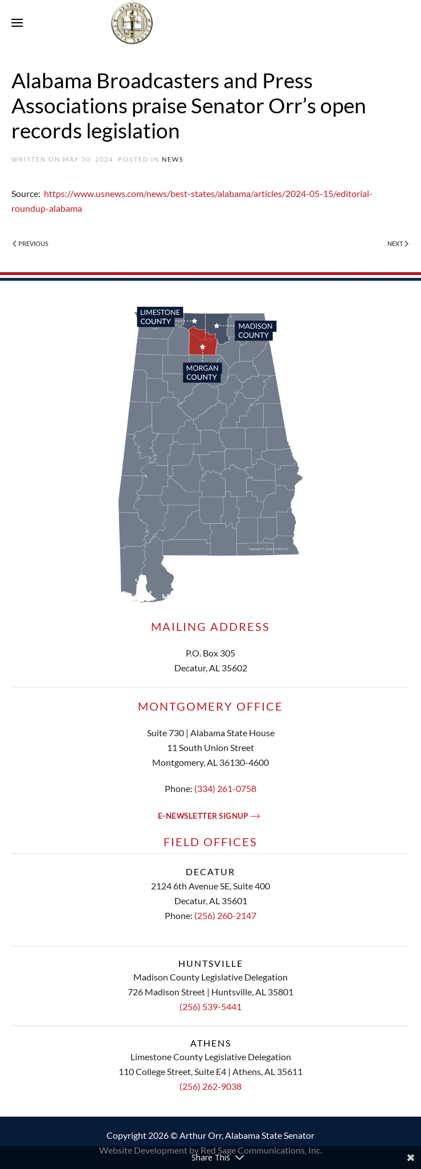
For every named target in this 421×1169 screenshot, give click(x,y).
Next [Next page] (397, 243)
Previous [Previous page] (30, 243)
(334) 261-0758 (225, 788)
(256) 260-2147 (225, 915)
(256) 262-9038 (210, 1086)
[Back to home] (210, 23)
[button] (17, 23)
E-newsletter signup (203, 816)
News (173, 159)
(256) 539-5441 (210, 1006)
